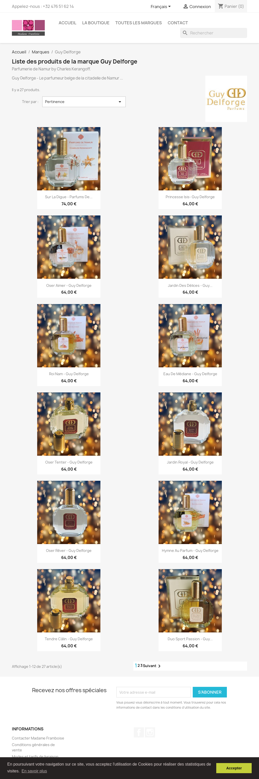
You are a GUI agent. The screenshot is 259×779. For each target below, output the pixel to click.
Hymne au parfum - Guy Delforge (190, 550)
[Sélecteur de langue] (161, 7)
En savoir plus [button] (34, 771)
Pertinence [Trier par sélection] (84, 102)
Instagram (150, 732)
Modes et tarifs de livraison (35, 756)
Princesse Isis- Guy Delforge (190, 196)
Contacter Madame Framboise (38, 738)
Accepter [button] (234, 768)
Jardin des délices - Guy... (190, 285)
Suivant (152, 666)
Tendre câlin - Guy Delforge (69, 638)
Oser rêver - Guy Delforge (69, 550)
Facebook (139, 732)
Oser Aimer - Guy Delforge (69, 285)
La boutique (96, 23)
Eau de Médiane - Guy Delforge (190, 373)
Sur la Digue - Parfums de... (69, 196)
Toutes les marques (138, 23)
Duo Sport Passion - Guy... (190, 638)
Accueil (67, 23)
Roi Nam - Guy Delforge (69, 373)
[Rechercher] (213, 33)
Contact (178, 23)
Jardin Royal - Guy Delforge (190, 462)
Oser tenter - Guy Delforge (69, 462)
